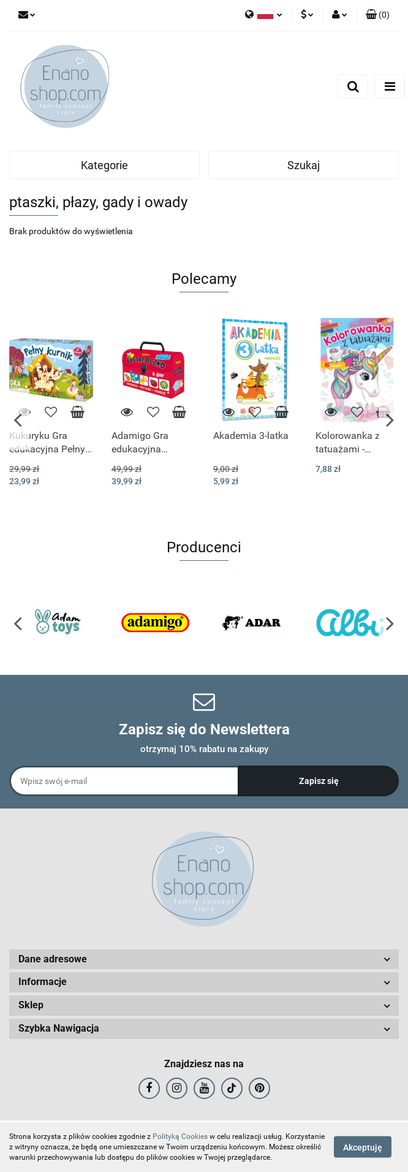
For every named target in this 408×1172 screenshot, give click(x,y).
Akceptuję (362, 1147)
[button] (378, 15)
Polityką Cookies (180, 1136)
